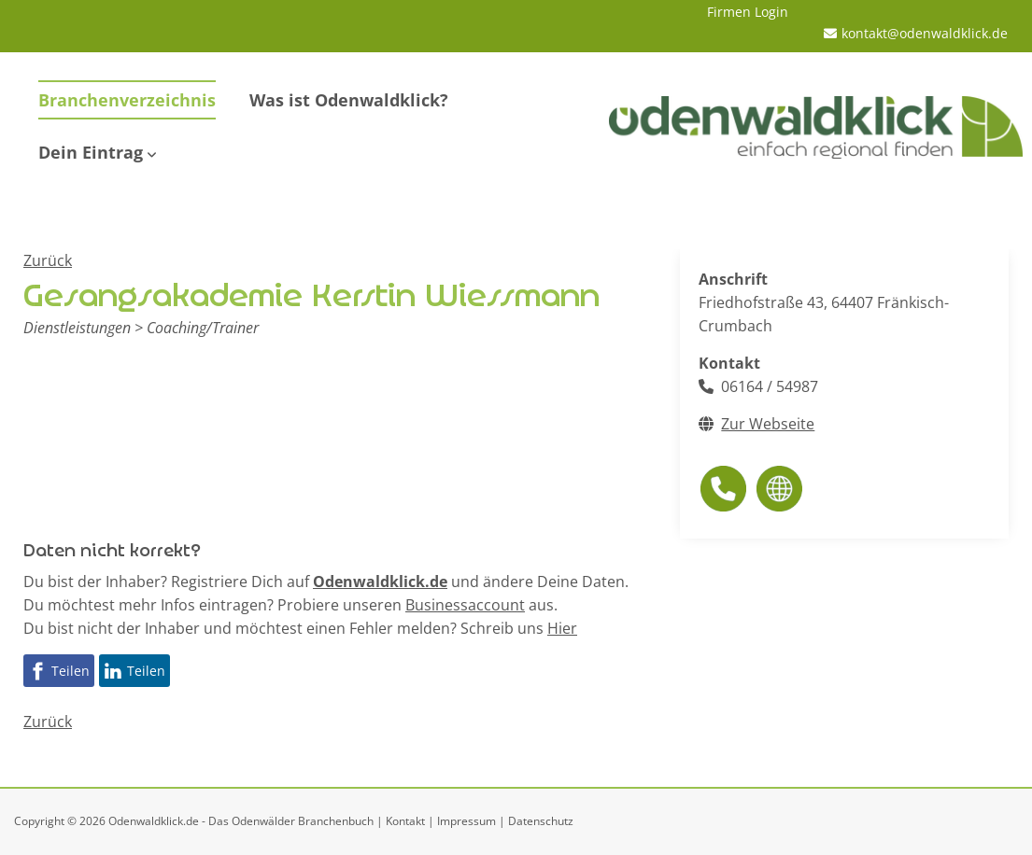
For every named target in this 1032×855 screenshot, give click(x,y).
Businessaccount (465, 605)
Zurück (47, 260)
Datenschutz (540, 821)
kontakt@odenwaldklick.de (924, 33)
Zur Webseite (767, 423)
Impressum (466, 821)
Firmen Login (747, 12)
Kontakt (405, 821)
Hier (562, 628)
